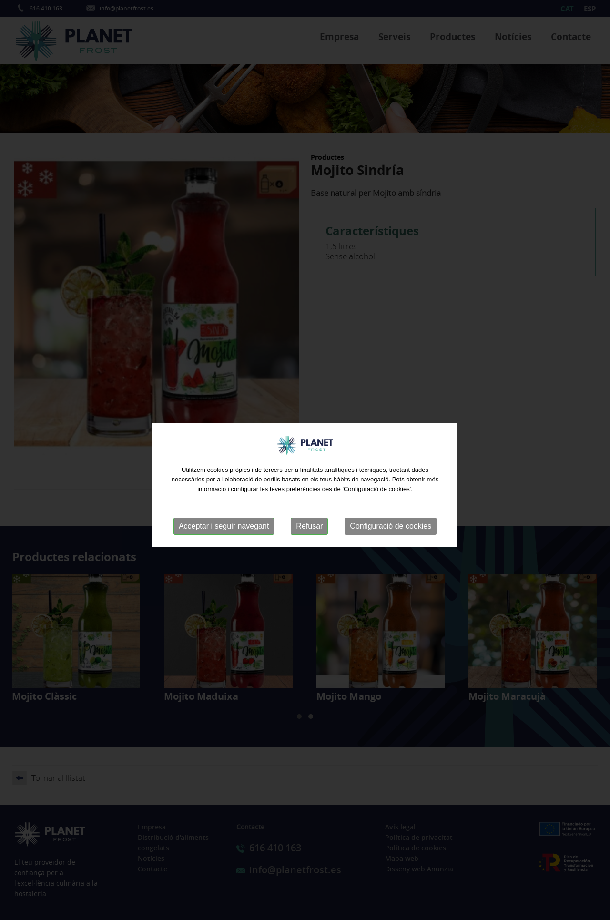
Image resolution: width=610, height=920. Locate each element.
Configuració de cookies (390, 534)
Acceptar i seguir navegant (224, 534)
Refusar (309, 534)
